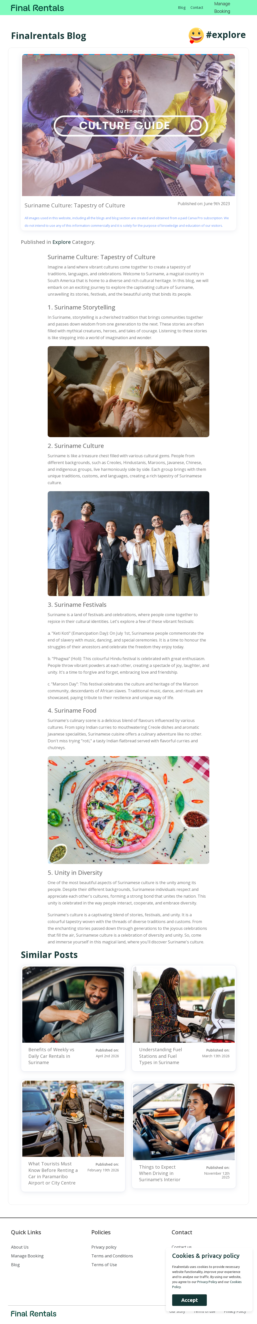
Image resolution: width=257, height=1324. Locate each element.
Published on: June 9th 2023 (204, 203)
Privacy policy (103, 1247)
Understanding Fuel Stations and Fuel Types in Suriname (160, 1055)
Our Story (177, 1311)
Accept (188, 1300)
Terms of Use (104, 1264)
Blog (181, 7)
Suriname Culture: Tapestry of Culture (75, 205)
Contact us (182, 1247)
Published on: (102, 1053)
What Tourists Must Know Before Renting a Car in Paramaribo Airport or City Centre (53, 1173)
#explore (226, 34)
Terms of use (204, 1311)
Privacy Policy (235, 1311)
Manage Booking (27, 1256)
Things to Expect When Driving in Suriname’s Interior (159, 1173)
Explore (61, 242)
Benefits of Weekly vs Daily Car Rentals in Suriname (51, 1055)
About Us (20, 1247)
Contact (196, 7)
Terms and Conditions (112, 1256)
